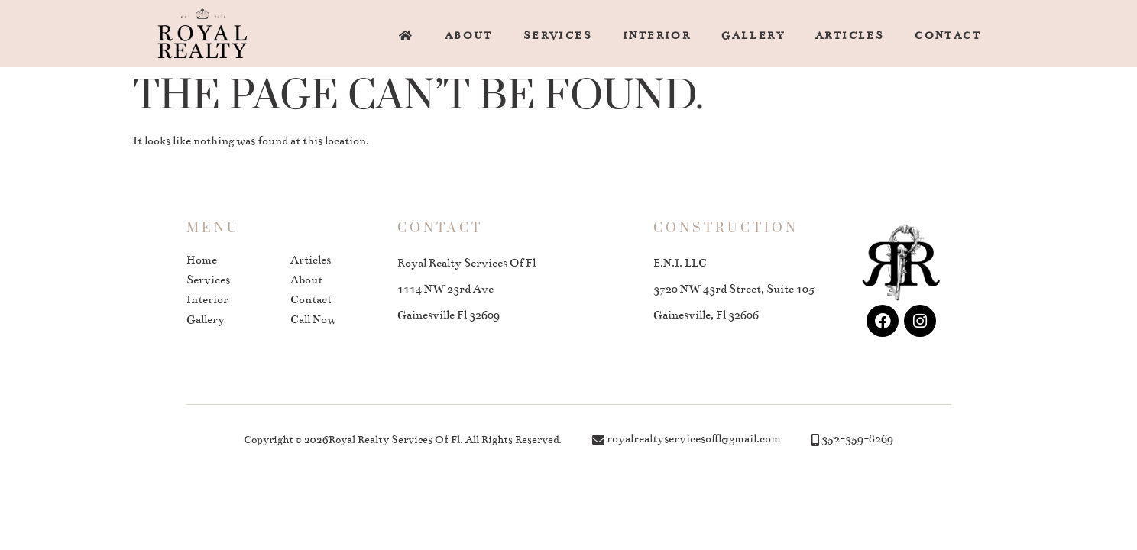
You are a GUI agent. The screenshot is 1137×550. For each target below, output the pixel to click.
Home (201, 260)
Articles (849, 35)
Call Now (313, 319)
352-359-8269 (857, 438)
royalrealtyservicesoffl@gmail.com (694, 438)
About (469, 35)
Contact (948, 35)
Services (557, 35)
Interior (657, 35)
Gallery (753, 35)
